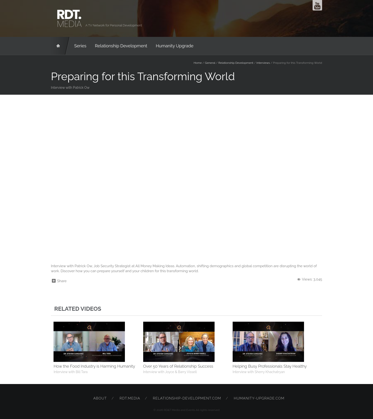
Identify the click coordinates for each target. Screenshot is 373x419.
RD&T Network (60, 46)
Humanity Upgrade (174, 45)
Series (80, 45)
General (210, 62)
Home (198, 62)
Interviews (263, 62)
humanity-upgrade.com (259, 398)
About (100, 398)
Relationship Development (121, 45)
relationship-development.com (187, 398)
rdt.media (130, 398)
